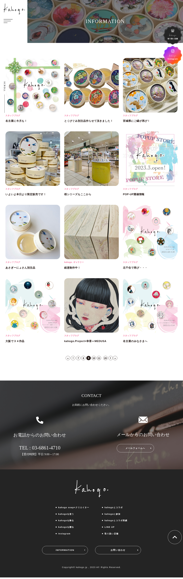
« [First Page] (65, 358)
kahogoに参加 (112, 514)
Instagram (64, 534)
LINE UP (110, 527)
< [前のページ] (71, 358)
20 (106, 358)
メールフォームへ (141, 450)
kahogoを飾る (66, 521)
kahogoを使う (66, 514)
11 (99, 358)
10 (94, 358)
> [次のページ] (112, 358)
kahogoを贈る (66, 527)
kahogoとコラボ (114, 508)
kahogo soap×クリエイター (73, 508)
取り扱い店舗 (111, 534)
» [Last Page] (117, 358)
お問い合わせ (123, 552)
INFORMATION (59, 552)
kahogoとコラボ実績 (116, 521)
